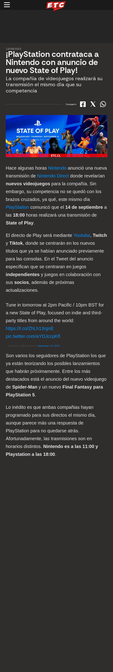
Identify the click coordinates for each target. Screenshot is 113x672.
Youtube (81, 235)
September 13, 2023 (48, 345)
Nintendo (57, 168)
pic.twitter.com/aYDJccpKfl (33, 336)
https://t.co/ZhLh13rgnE (30, 328)
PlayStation (17, 207)
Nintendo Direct (53, 175)
